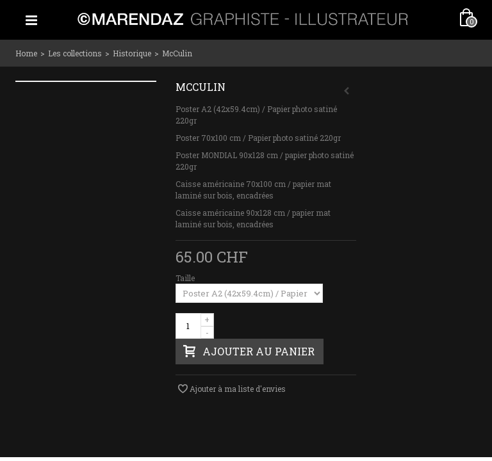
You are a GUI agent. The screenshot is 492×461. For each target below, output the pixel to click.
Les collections (75, 53)
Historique (132, 53)
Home (26, 53)
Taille (186, 278)
